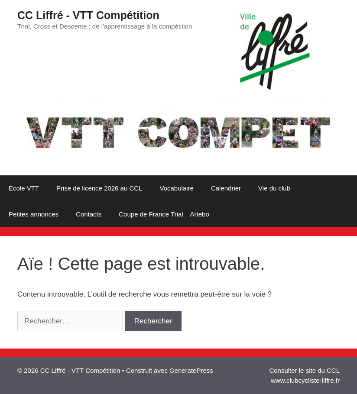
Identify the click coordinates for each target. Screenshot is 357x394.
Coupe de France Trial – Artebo (164, 214)
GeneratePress (191, 370)
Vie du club (274, 188)
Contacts (88, 214)
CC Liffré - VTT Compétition (88, 15)
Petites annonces (33, 214)
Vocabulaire (176, 188)
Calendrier (226, 188)
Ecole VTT (24, 188)
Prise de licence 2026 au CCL (99, 188)
